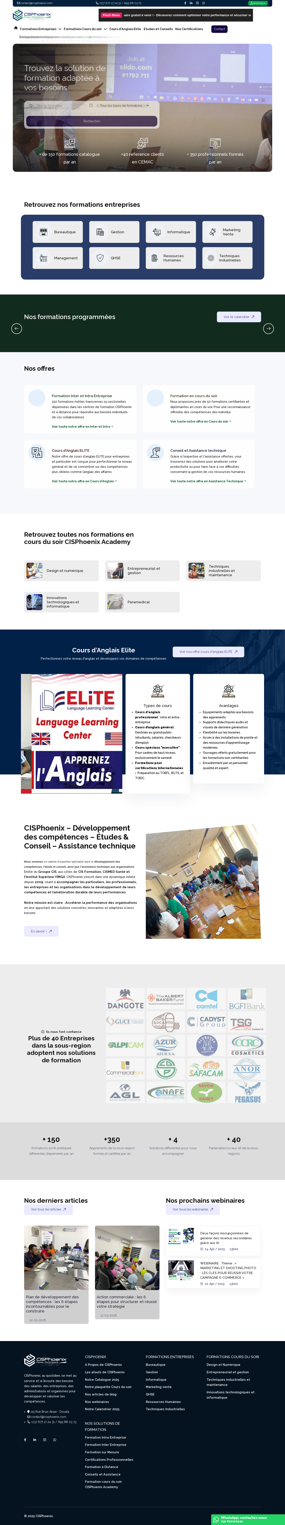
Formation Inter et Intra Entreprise (82, 396)
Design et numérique (65, 571)
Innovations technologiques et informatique (63, 602)
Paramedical (139, 602)
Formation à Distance (101, 1467)
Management (66, 258)
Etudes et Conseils (158, 29)
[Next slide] (268, 328)
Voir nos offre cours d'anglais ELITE (208, 652)
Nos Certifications (189, 29)
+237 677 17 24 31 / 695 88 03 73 (120, 3)
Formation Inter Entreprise (105, 1444)
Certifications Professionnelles (109, 1459)
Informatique (178, 232)
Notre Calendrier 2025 (102, 1409)
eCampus (259, 3)
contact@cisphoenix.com (36, 3)
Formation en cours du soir (194, 396)
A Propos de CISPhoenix (103, 1364)
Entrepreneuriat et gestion (228, 1372)
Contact (219, 29)
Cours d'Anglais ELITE (70, 450)
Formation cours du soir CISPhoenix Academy (103, 1484)
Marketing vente (159, 1387)
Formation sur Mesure (102, 1452)
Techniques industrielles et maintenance (222, 570)
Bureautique (65, 232)
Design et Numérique (223, 1364)
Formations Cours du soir (85, 29)
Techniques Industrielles (230, 258)
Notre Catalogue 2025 (102, 1379)
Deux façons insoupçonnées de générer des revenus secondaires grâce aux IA (226, 1238)
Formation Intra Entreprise (105, 1437)
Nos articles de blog (101, 1394)
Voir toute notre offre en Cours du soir (200, 421)
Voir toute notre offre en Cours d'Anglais (84, 481)
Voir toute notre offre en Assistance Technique (208, 481)
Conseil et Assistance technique (198, 450)
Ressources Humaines (174, 258)
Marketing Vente (231, 232)
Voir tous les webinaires (193, 1209)
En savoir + (41, 931)
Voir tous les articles (48, 1209)
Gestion (117, 232)
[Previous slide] (16, 328)
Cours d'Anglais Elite (125, 29)
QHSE (116, 258)
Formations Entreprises (40, 29)
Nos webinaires (97, 1402)
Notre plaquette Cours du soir (108, 1387)
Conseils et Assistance (103, 1474)
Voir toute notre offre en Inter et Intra (82, 426)
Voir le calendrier (239, 317)
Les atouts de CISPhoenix (105, 1372)
